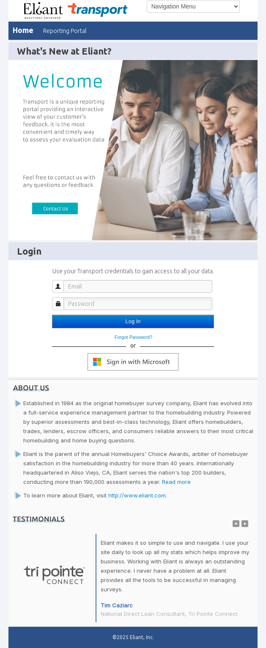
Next (244, 523)
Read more (176, 481)
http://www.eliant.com (137, 495)
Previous (236, 523)
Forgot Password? (133, 337)
